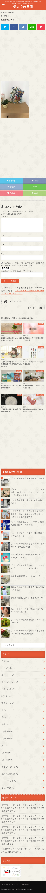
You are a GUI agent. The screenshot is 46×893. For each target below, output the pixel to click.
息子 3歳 (7, 731)
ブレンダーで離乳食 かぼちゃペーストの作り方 (28, 621)
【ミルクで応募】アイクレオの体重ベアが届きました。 (27, 534)
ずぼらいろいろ (9, 766)
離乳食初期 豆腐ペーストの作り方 (26, 576)
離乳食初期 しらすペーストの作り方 (27, 598)
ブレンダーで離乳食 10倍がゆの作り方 (28, 478)
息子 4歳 (7, 738)
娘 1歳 (6, 752)
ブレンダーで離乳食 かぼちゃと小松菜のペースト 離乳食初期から (28, 632)
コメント (4, 216)
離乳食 (6, 696)
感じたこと (7, 675)
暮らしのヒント (9, 682)
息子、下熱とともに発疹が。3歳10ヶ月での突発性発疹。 (27, 610)
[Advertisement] (23, 57)
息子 (5, 724)
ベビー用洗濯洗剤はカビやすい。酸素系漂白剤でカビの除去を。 (27, 523)
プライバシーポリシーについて (10, 884)
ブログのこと (8, 780)
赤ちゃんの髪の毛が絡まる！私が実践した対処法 (27, 588)
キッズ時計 (7, 787)
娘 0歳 (7, 759)
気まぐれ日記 (23, 7)
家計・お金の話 (9, 773)
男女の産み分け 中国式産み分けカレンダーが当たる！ (28, 556)
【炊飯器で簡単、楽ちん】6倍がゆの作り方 (27, 501)
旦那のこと (7, 717)
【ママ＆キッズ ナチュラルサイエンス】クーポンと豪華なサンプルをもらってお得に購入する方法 (27, 514)
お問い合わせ (25, 884)
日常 (5, 661)
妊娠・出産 (7, 689)
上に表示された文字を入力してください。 (17, 271)
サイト (3, 254)
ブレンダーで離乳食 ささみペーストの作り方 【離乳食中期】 (28, 545)
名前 (3, 235)
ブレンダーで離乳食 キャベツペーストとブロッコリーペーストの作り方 (28, 566)
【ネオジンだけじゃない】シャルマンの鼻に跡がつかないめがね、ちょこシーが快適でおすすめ (27, 492)
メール (4, 245)
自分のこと (7, 710)
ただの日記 (9, 668)
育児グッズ (7, 703)
